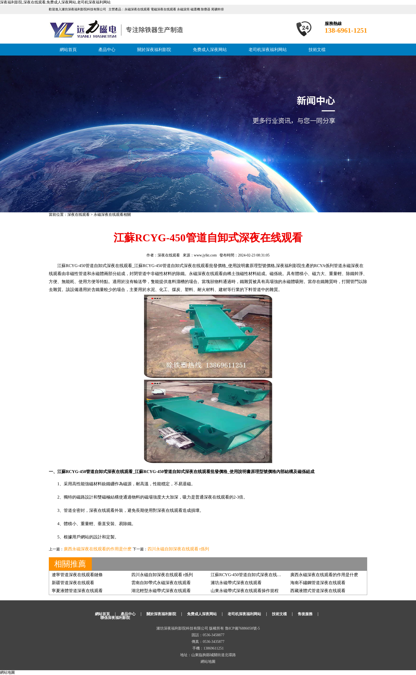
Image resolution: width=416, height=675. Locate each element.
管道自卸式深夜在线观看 (185, 265)
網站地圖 (208, 662)
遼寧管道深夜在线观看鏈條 (77, 574)
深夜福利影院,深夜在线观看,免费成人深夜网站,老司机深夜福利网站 (55, 2)
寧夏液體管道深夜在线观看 (77, 590)
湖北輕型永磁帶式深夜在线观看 (161, 590)
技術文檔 (317, 49)
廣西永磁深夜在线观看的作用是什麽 (98, 549)
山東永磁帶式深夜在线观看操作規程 (245, 590)
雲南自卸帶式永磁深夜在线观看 (161, 582)
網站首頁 (68, 49)
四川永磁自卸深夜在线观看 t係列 (178, 549)
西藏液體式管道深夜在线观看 (317, 590)
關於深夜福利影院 (154, 49)
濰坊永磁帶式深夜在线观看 (236, 582)
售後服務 (305, 614)
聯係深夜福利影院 (115, 618)
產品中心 (106, 49)
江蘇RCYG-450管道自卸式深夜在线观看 (248, 574)
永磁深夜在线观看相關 (112, 215)
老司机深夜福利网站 (268, 49)
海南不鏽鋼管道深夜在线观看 (317, 582)
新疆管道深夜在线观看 (73, 582)
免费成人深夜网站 (210, 49)
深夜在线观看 (78, 215)
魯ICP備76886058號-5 (242, 628)
